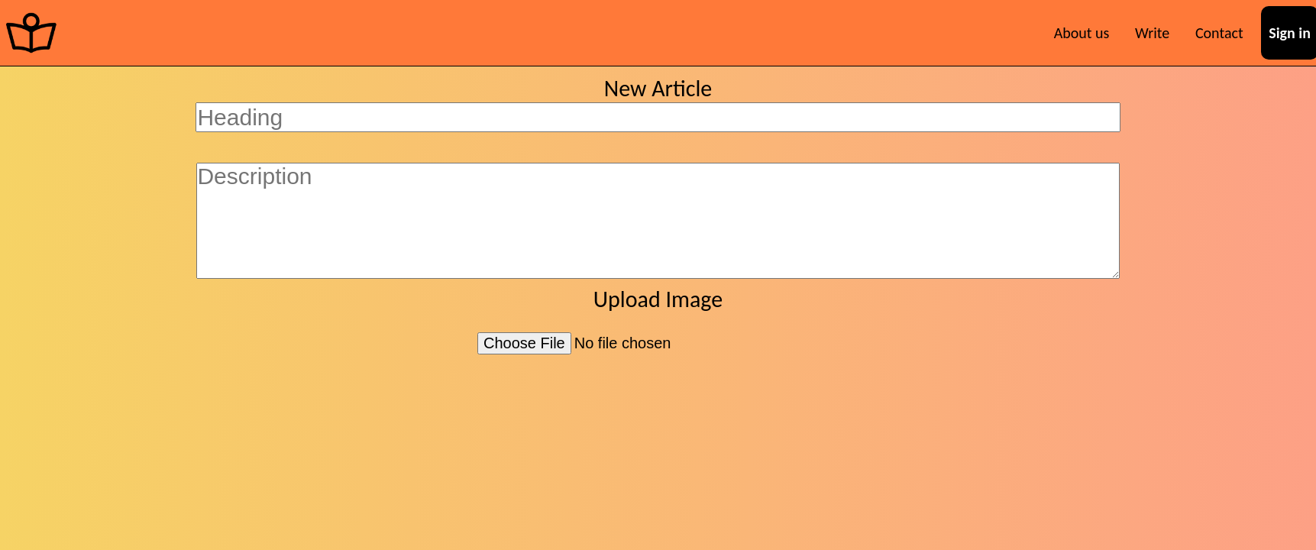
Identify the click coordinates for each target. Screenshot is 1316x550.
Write (1152, 33)
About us (1082, 33)
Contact (1219, 33)
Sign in (1290, 33)
